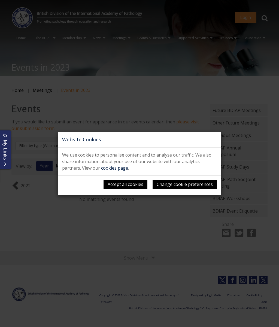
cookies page (114, 168)
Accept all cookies (125, 184)
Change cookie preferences (185, 184)
